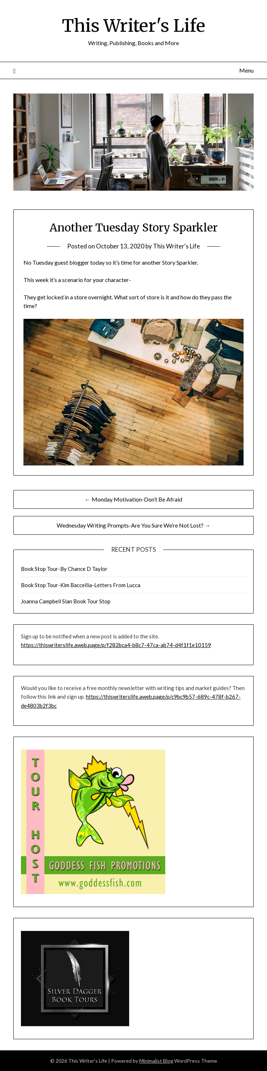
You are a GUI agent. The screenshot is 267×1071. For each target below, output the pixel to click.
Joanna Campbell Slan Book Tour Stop (65, 601)
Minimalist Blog (156, 1061)
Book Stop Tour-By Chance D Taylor (64, 568)
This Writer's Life (133, 25)
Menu (246, 70)
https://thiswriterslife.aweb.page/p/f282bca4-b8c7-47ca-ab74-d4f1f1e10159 (116, 645)
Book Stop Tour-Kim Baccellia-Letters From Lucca (80, 585)
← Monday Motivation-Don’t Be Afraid (133, 499)
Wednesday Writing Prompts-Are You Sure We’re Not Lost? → (133, 525)
